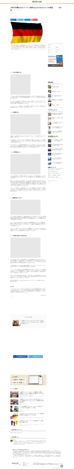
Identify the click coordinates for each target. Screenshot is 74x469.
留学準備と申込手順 (55, 86)
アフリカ (58, 51)
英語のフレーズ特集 (55, 104)
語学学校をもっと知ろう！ (56, 91)
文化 (49, 171)
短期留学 (55, 175)
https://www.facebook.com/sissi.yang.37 (19, 444)
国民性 (53, 171)
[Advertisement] (28, 342)
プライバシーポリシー (26, 463)
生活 (54, 173)
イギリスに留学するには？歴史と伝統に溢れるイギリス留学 (57, 149)
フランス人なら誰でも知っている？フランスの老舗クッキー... (57, 127)
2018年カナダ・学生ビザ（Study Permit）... (57, 118)
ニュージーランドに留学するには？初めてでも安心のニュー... (57, 158)
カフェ (57, 171)
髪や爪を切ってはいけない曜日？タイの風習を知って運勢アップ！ (57, 114)
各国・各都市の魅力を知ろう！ (57, 95)
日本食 (59, 175)
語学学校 (58, 169)
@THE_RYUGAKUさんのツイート (53, 180)
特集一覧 (62, 107)
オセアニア (58, 49)
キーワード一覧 (61, 178)
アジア (49, 51)
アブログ (49, 182)
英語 (49, 169)
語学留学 (53, 177)
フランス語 (50, 175)
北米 (49, 47)
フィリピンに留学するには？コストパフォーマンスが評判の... (57, 163)
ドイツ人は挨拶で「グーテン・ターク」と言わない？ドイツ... (57, 123)
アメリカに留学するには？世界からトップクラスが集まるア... (57, 140)
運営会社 (24, 462)
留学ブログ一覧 (25, 465)
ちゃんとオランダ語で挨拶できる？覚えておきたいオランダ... (57, 132)
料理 (57, 177)
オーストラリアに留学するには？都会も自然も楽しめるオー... (57, 154)
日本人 (58, 173)
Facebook (24, 464)
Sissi (14, 439)
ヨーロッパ (50, 49)
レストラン (50, 173)
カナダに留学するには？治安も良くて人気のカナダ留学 (57, 145)
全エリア (50, 45)
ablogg (19, 464)
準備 (49, 177)
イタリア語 (53, 169)
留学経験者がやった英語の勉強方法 (57, 100)
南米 (57, 47)
